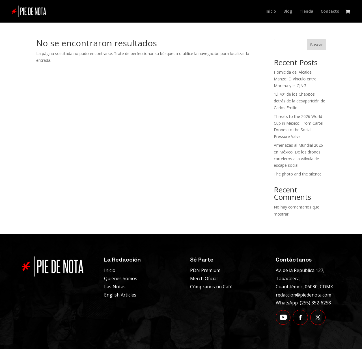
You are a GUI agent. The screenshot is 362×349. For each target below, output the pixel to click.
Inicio (271, 11)
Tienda (306, 11)
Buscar (316, 44)
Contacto (330, 11)
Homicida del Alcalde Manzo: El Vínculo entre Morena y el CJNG (295, 78)
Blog (287, 11)
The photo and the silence (298, 174)
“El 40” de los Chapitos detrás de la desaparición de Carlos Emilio (299, 100)
